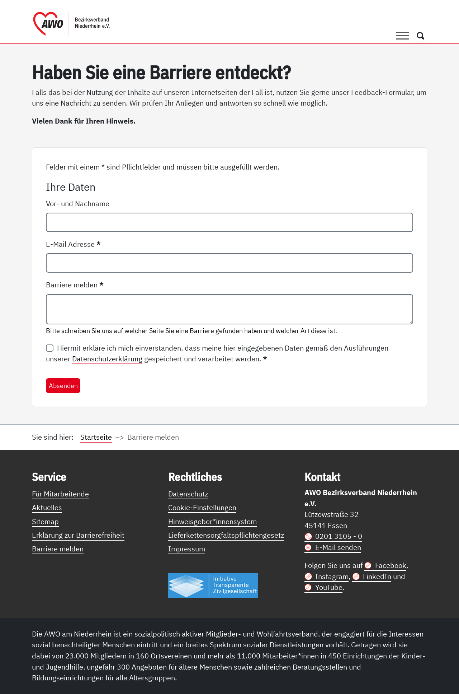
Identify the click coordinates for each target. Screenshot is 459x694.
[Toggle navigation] (403, 35)
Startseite (96, 437)
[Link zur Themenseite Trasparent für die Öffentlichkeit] (213, 585)
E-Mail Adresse (73, 244)
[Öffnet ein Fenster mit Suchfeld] (420, 35)
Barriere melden (75, 285)
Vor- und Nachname (77, 203)
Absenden (63, 385)
